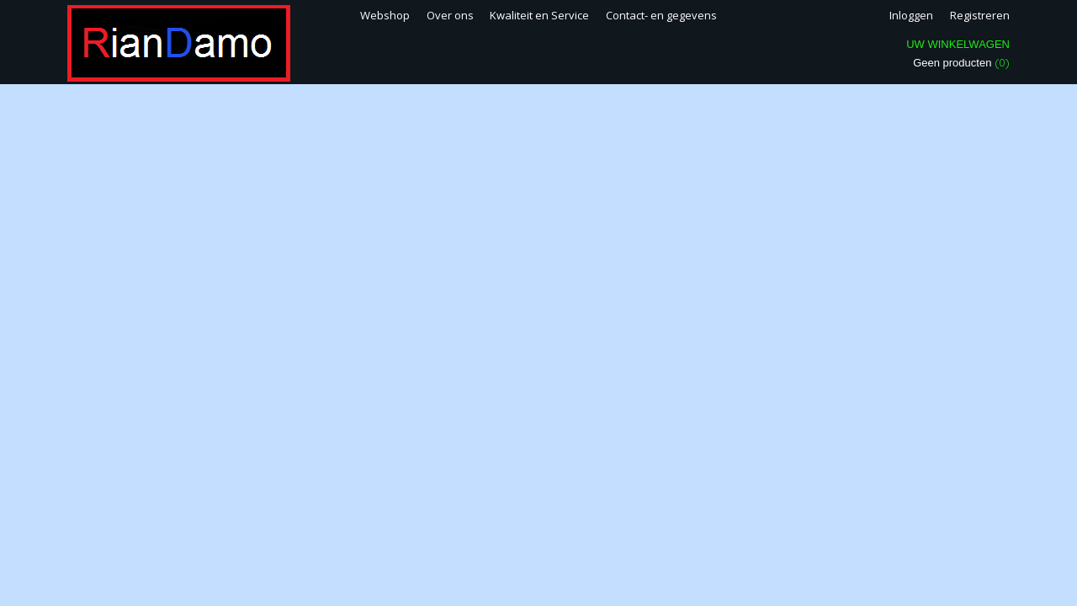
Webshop (385, 15)
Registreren (980, 15)
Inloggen (911, 15)
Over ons (450, 15)
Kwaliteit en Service (539, 15)
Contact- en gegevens (661, 15)
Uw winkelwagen (958, 44)
